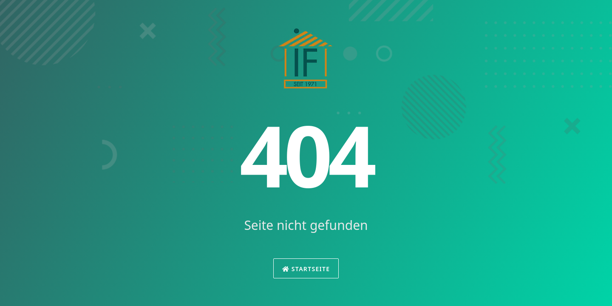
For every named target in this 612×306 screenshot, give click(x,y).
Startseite (306, 269)
